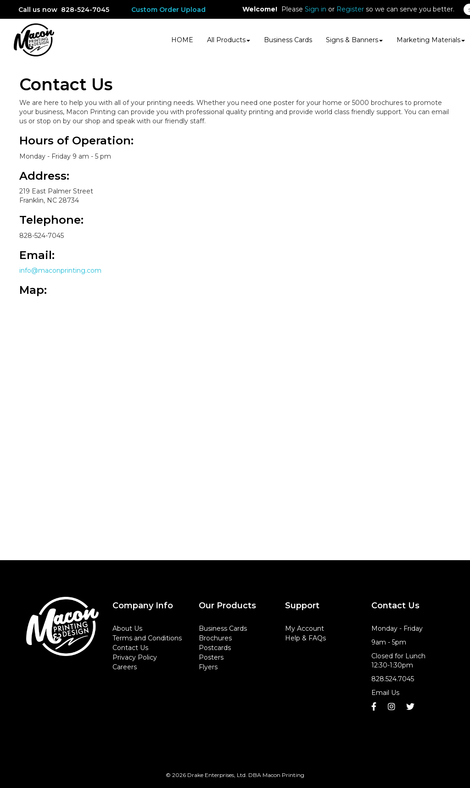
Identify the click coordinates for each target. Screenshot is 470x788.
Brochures (215, 638)
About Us (127, 628)
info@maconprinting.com (60, 270)
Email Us (385, 693)
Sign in (315, 9)
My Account (304, 628)
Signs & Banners (354, 40)
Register (350, 9)
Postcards (215, 648)
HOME (182, 40)
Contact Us (130, 648)
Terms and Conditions (147, 638)
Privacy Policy (134, 657)
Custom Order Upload (168, 10)
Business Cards (288, 40)
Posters (211, 657)
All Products (228, 40)
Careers (124, 667)
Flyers (208, 667)
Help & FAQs (305, 638)
